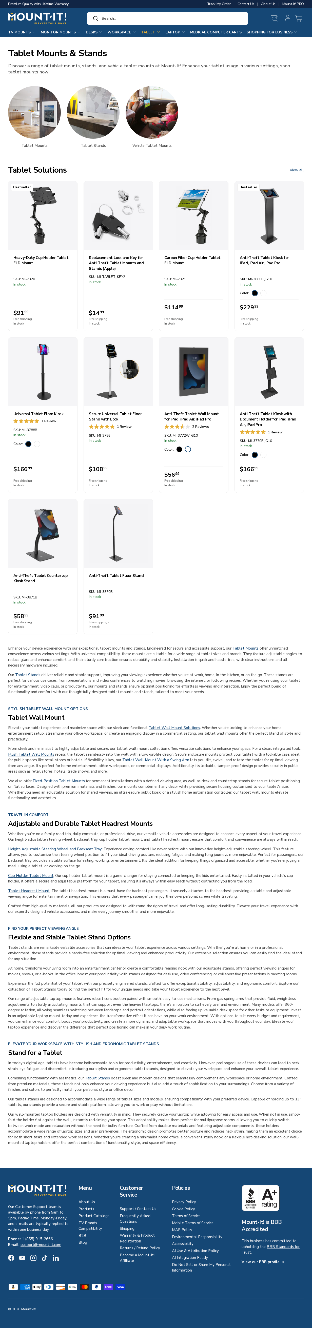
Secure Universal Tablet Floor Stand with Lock (115, 416)
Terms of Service (186, 1215)
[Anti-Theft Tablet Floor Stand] (118, 533)
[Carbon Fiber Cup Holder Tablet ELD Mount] (193, 215)
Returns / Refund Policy (140, 1248)
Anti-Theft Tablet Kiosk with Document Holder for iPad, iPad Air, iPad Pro (268, 419)
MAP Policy (182, 1229)
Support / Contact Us (138, 1208)
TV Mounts (22, 31)
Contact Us (246, 4)
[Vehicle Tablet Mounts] (152, 112)
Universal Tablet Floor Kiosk (38, 413)
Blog (83, 1242)
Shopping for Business (272, 31)
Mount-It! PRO (293, 4)
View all (297, 170)
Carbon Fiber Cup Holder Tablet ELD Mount (192, 260)
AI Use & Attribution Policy (195, 1250)
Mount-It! (28, 1309)
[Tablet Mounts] (34, 112)
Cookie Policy (183, 1209)
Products (86, 1209)
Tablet (150, 31)
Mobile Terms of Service (192, 1222)
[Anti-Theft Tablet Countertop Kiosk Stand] (42, 533)
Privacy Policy (184, 1201)
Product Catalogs (94, 1215)
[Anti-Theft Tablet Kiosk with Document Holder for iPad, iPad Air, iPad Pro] (269, 372)
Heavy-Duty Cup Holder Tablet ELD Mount (41, 260)
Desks (94, 31)
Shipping (127, 1228)
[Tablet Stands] (93, 112)
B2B (82, 1235)
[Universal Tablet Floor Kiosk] (42, 372)
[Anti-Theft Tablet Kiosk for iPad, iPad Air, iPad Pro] (269, 215)
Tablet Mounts (35, 145)
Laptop (175, 31)
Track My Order (219, 4)
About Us (268, 4)
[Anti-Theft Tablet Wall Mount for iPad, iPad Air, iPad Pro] (193, 372)
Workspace (122, 31)
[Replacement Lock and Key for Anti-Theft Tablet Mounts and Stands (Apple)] (118, 215)
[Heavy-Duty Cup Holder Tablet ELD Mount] (42, 215)
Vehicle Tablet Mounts (152, 145)
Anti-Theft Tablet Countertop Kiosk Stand (40, 578)
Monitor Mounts (61, 31)
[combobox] (167, 18)
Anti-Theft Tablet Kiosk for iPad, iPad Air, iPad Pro (264, 260)
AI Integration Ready (190, 1257)
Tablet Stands (93, 145)
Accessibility (182, 1243)
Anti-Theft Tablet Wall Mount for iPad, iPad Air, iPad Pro (191, 416)
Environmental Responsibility (197, 1236)
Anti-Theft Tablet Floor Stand (116, 575)
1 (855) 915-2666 (37, 1238)
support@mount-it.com (41, 1244)
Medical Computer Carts (216, 32)
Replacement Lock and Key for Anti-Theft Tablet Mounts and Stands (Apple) (116, 263)
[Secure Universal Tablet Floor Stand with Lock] (118, 372)
